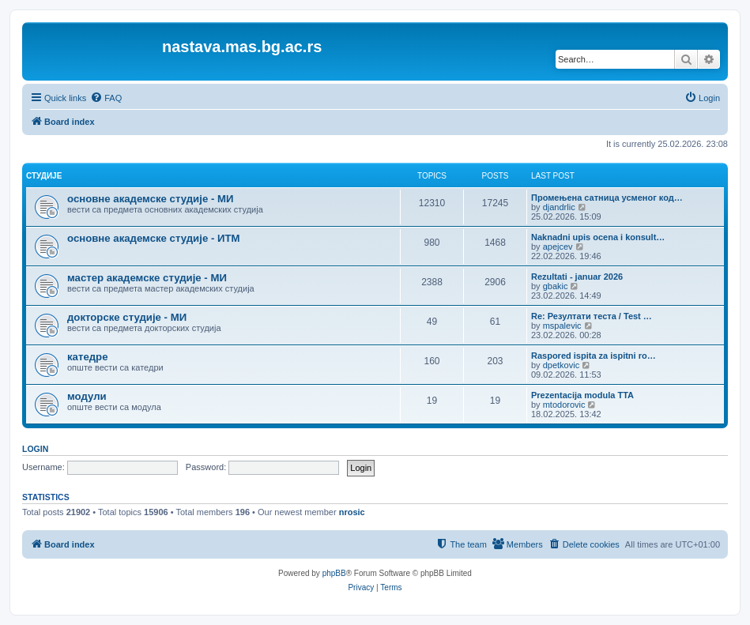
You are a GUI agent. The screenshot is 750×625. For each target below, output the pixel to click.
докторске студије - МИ (127, 317)
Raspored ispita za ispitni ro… (593, 355)
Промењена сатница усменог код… (607, 197)
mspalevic (562, 325)
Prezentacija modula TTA (582, 395)
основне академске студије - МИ (150, 199)
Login (35, 449)
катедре (87, 357)
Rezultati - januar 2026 (577, 276)
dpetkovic (561, 365)
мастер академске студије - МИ (147, 278)
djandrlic (559, 207)
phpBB (334, 573)
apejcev (558, 246)
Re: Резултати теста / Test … (591, 316)
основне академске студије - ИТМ (153, 238)
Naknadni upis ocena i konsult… (598, 237)
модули (87, 396)
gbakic (555, 286)
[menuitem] (106, 97)
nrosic (352, 512)
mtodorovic (564, 404)
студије (44, 175)
